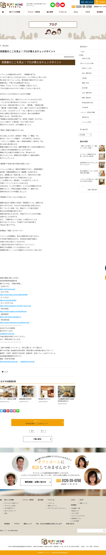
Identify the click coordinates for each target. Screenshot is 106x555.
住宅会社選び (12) (87, 102)
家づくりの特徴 (14, 12)
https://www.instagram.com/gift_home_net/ (15, 306)
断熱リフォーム (52, 505)
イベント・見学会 (34, 12)
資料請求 (102, 2)
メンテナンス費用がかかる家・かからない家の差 (88, 155)
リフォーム (63, 12)
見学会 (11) (85, 117)
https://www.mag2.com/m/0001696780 (13, 295)
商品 (6, 513)
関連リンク (3, 530)
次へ (42, 431)
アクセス (16, 524)
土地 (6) (84, 78)
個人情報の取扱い (13, 530)
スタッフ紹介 (75, 513)
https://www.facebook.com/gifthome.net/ (14, 323)
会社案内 (100, 12)
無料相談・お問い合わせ (35, 482)
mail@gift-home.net (7, 334)
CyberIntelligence (63, 552)
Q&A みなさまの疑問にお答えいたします (49, 524)
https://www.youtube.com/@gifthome (13, 311)
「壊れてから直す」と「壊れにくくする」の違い (89, 147)
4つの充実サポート (10, 508)
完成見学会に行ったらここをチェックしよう (89, 163)
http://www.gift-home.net (9, 362)
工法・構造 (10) (86, 93)
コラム (75, 12)
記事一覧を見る (92, 189)
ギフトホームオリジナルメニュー (57, 508)
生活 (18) (84, 88)
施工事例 (50, 12)
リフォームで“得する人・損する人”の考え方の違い (89, 180)
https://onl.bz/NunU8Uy (8, 300)
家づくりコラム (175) (86, 63)
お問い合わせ (89, 2)
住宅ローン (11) (86, 68)
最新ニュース (83, 503)
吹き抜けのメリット (45, 399)
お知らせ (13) (86, 58)
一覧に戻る (5, 45)
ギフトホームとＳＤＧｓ (78, 516)
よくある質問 (75, 521)
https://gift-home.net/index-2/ (10, 317)
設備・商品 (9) (86, 97)
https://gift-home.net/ (7, 289)
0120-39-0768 (71, 481)
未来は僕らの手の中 (25, 399)
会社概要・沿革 (75, 508)
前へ (32, 431)
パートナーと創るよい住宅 (8, 399)
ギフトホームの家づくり (11, 503)
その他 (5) (85, 107)
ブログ (87, 12)
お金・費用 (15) (86, 73)
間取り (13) (85, 83)
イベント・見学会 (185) (87, 112)
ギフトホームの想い (10, 505)
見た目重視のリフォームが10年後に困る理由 (89, 172)
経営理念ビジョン (76, 518)
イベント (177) (86, 122)
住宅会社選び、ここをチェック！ (37, 424)
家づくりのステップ (10, 511)
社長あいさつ (75, 511)
